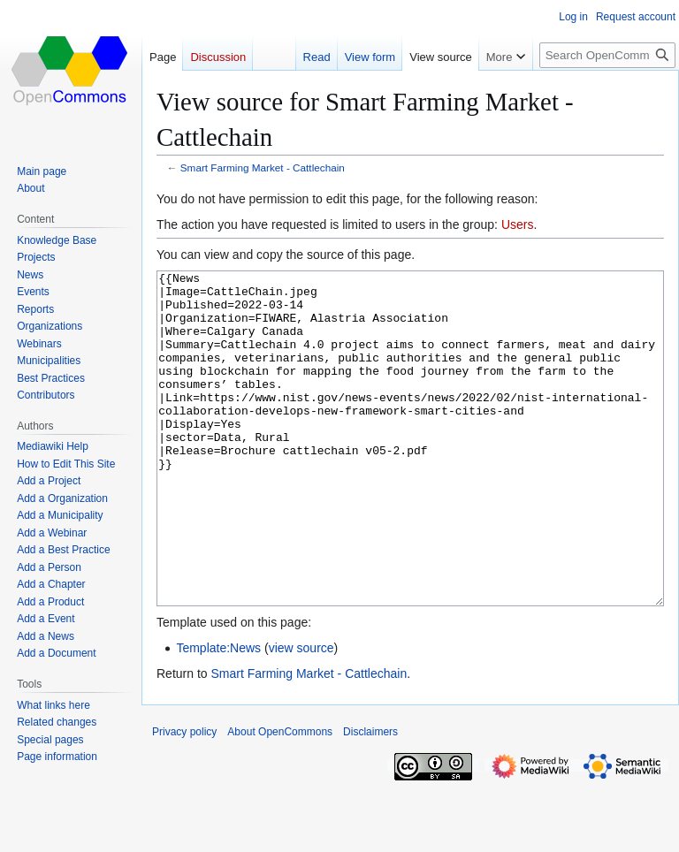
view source (301, 714)
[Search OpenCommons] (607, 55)
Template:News (218, 714)
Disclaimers (370, 798)
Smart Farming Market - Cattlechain (262, 167)
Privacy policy (184, 798)
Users (517, 224)
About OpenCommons (279, 798)
